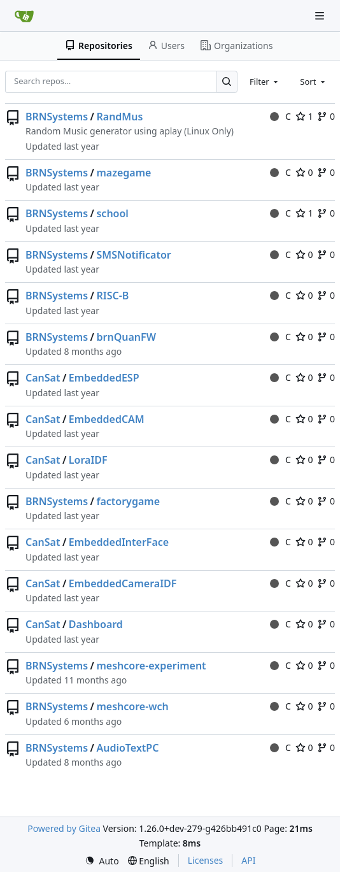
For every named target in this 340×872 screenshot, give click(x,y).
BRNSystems (56, 116)
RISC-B (112, 295)
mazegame (123, 172)
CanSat (42, 377)
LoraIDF (88, 460)
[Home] (24, 15)
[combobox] (265, 81)
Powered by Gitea (64, 828)
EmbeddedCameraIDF (123, 583)
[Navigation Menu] (321, 15)
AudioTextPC (127, 747)
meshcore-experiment (151, 665)
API (248, 860)
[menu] (102, 861)
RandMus (119, 116)
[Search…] (226, 82)
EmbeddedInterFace (119, 542)
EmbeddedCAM (107, 419)
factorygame (128, 501)
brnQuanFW (125, 337)
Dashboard (96, 624)
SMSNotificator (133, 254)
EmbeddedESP (104, 377)
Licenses (205, 860)
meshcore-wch (132, 706)
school (112, 213)
